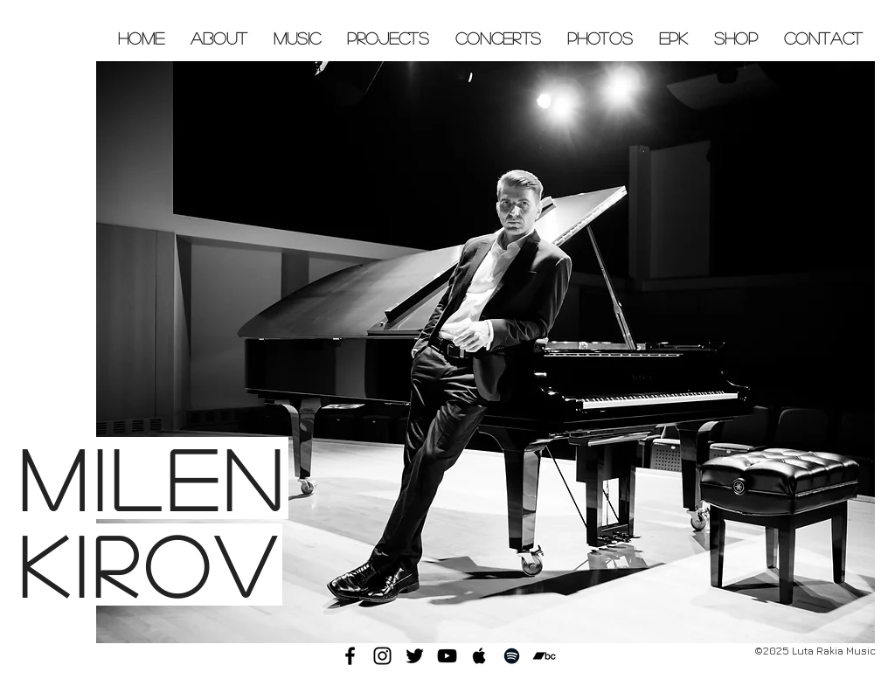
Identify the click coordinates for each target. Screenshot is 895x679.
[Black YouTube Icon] (447, 656)
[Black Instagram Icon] (382, 656)
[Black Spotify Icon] (512, 656)
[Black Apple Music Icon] (479, 656)
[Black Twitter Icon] (415, 656)
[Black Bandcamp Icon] (544, 656)
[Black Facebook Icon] (350, 656)
